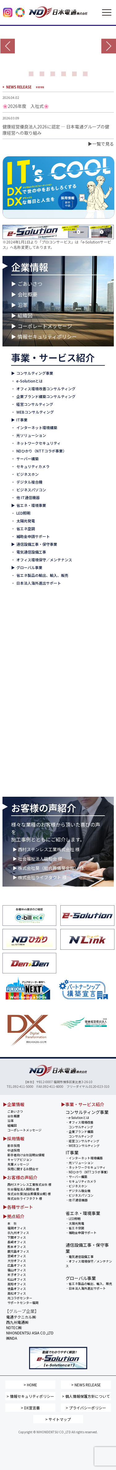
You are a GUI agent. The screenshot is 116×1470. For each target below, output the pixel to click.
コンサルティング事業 (34, 373)
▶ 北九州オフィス (28, 636)
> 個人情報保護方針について (86, 1396)
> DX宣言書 (30, 1407)
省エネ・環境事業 (31, 505)
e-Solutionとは (29, 380)
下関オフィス (16, 1237)
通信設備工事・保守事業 (36, 544)
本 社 (12, 1223)
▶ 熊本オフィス (26, 659)
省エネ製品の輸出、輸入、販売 (42, 575)
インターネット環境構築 (36, 427)
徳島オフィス (16, 1288)
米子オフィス (16, 1274)
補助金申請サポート (33, 536)
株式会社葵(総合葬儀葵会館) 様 (29, 1193)
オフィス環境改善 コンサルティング (79, 1124)
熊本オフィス (16, 1246)
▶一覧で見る (101, 144)
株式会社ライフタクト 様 (24, 1198)
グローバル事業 (29, 567)
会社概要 (27, 294)
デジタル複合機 (29, 482)
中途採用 (13, 1150)
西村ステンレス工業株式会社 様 (29, 1184)
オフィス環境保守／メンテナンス (44, 559)
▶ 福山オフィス (26, 698)
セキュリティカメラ (32, 466)
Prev (7, 46)
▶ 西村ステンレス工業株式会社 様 (46, 849)
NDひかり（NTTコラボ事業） (41, 450)
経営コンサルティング (34, 404)
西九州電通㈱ (27, 788)
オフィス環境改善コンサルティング (45, 388)
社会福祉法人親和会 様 (23, 1189)
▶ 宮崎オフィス (26, 675)
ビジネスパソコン (31, 489)
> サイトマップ (58, 1419)
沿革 (23, 304)
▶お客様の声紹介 (20, 1177)
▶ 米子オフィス (26, 706)
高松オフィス (16, 1293)
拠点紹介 (29, 605)
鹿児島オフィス (18, 1251)
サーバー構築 (27, 458)
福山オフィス (16, 1270)
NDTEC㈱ (14, 1327)
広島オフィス (16, 1265)
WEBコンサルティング (35, 412)
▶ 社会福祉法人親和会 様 (37, 859)
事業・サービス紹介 (53, 357)
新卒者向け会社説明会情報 (26, 1154)
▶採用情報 (13, 1138)
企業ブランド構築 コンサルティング (79, 1133)
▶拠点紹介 (13, 1216)
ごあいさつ (30, 283)
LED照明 (23, 513)
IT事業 (22, 419)
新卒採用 (13, 1145)
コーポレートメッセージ (45, 326)
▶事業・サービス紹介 (82, 1104)
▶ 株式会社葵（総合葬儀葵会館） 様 (48, 868)
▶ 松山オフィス (26, 714)
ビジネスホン (27, 474)
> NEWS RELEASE (86, 1384)
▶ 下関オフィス (26, 644)
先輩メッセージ (18, 1164)
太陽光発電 (25, 520)
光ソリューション (31, 435)
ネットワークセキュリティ (38, 443)
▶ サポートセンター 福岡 (34, 753)
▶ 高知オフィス (26, 722)
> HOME (30, 1384)
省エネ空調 (25, 528)
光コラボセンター (19, 1298)
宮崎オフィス (16, 1256)
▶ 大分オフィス (26, 683)
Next (108, 46)
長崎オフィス (16, 1242)
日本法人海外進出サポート (38, 583)
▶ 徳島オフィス (26, 729)
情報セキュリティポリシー (47, 336)
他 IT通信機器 (28, 497)
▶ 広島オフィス (26, 690)
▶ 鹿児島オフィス (28, 667)
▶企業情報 (13, 1104)
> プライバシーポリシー (86, 1407)
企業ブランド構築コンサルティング (45, 396)
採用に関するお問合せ (22, 1168)
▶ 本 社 (20, 621)
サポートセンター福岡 (22, 1302)
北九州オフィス (18, 1232)
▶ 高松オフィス (26, 737)
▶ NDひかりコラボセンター (36, 745)
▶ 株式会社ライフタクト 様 (40, 877)
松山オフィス (16, 1279)
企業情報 (29, 267)
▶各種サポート (18, 1207)
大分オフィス (16, 1260)
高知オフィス (16, 1284)
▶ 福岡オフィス (26, 628)
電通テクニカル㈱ (31, 780)
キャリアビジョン (19, 1159)
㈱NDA (11, 1338)
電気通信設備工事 (31, 551)
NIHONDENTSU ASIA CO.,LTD (42, 772)
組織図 (25, 315)
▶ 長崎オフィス (26, 652)
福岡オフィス (16, 1228)
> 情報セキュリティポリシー (30, 1396)
